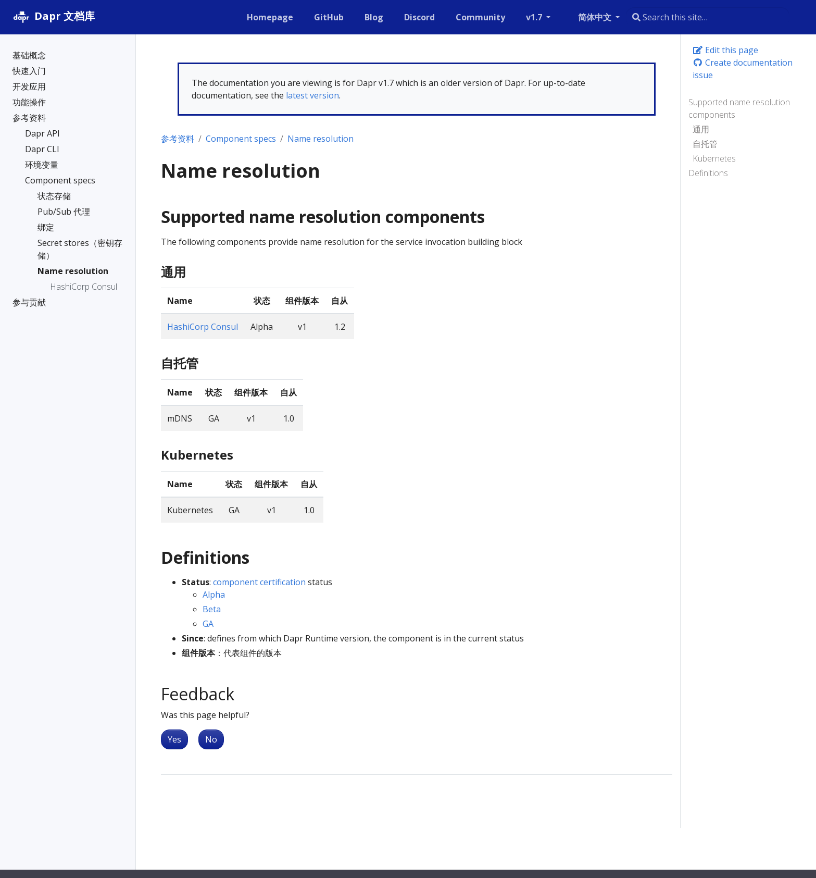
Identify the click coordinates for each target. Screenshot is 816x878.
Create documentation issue (743, 69)
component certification (259, 582)
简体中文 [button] (595, 17)
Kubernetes (714, 158)
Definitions (708, 173)
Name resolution (320, 138)
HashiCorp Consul (202, 326)
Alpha (214, 594)
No (211, 739)
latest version (312, 95)
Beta (212, 609)
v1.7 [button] (535, 17)
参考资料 (177, 138)
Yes (174, 739)
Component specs (241, 138)
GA (208, 623)
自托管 (705, 144)
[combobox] (707, 17)
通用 (701, 129)
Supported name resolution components (739, 108)
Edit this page (725, 50)
